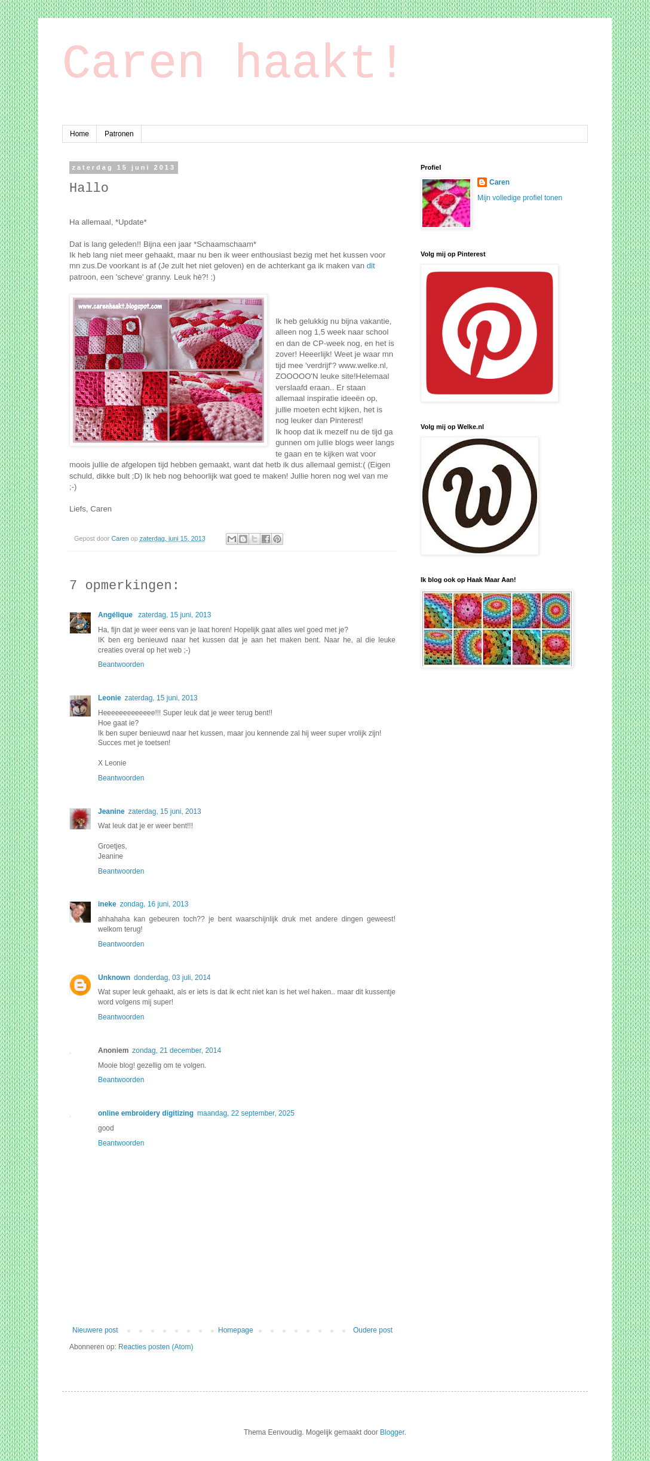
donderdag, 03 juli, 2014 (172, 977)
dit (371, 265)
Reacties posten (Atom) (155, 1347)
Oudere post (373, 1330)
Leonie (109, 698)
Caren (120, 538)
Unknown (114, 977)
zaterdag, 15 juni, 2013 (174, 615)
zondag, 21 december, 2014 (176, 1050)
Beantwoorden (121, 664)
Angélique (116, 615)
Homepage (235, 1330)
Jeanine (111, 811)
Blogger (392, 1432)
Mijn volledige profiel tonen (519, 198)
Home (79, 134)
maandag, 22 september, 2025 (246, 1113)
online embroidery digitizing (146, 1113)
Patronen (119, 134)
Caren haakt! (234, 64)
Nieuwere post (95, 1330)
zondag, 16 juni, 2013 (154, 904)
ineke (107, 904)
